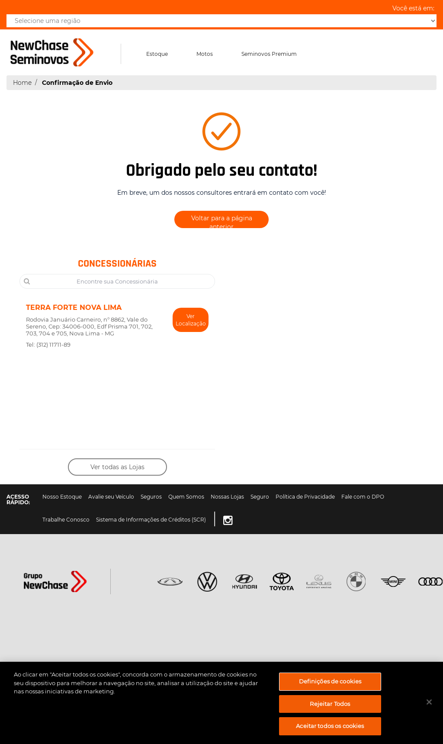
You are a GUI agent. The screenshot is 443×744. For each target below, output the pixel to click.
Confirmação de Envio (77, 83)
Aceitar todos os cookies (330, 725)
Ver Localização (191, 320)
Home (22, 83)
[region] (221, 703)
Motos (204, 54)
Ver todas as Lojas (117, 467)
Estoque (157, 54)
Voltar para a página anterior (221, 221)
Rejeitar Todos (330, 703)
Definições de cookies (330, 681)
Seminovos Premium (269, 54)
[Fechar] (429, 702)
